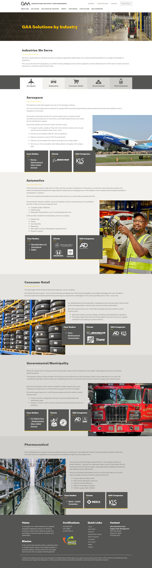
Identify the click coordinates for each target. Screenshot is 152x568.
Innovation (73, 9)
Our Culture (84, 9)
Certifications (102, 3)
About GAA (25, 9)
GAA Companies (97, 9)
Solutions (35, 9)
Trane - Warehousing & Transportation (74, 335)
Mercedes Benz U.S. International (39, 245)
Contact (114, 3)
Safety (64, 9)
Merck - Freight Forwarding (74, 502)
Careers (91, 3)
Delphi (33, 249)
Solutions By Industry (50, 9)
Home (90, 526)
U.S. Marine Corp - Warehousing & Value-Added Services (37, 422)
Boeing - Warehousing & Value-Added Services (37, 163)
